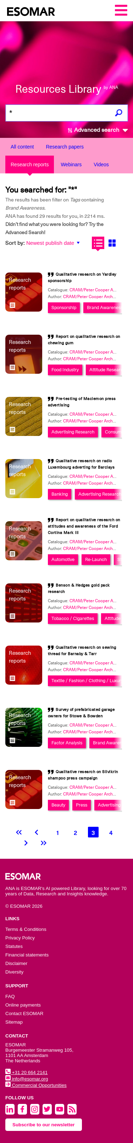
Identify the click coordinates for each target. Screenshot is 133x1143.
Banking (59, 494)
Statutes (14, 946)
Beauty (58, 805)
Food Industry (65, 370)
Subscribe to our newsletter (43, 1124)
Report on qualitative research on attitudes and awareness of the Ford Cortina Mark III (84, 526)
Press (81, 805)
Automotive (62, 559)
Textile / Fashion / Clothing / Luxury (87, 681)
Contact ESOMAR (24, 1013)
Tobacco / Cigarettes (72, 618)
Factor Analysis (66, 743)
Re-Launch (96, 559)
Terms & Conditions (25, 929)
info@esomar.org (26, 1079)
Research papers (65, 147)
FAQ (10, 996)
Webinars (71, 164)
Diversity (14, 972)
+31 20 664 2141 (26, 1072)
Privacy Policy (20, 937)
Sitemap (14, 1022)
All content (22, 147)
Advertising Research (72, 432)
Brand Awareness (105, 307)
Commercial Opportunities (36, 1085)
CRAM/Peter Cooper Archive (90, 297)
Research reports (30, 164)
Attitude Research (107, 370)
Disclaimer (16, 963)
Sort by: (15, 243)
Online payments (23, 1005)
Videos (101, 164)
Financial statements (27, 955)
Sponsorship (63, 307)
